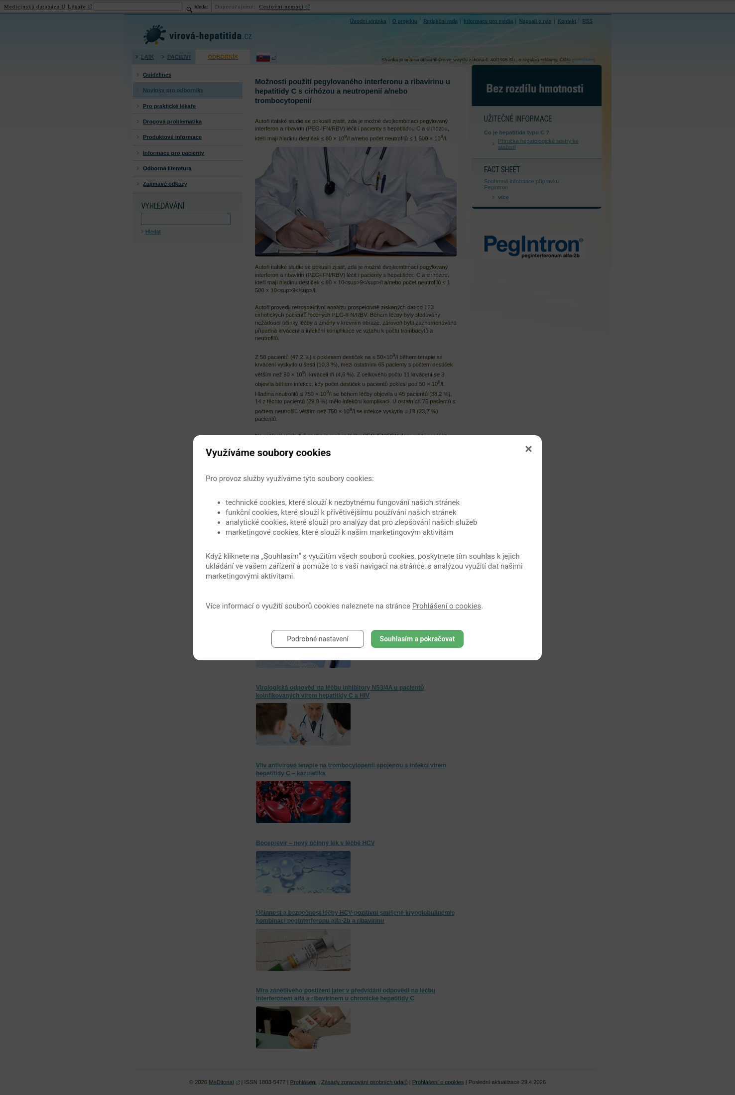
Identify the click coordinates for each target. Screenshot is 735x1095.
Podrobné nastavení (318, 639)
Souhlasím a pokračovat (417, 639)
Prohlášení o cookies (447, 606)
